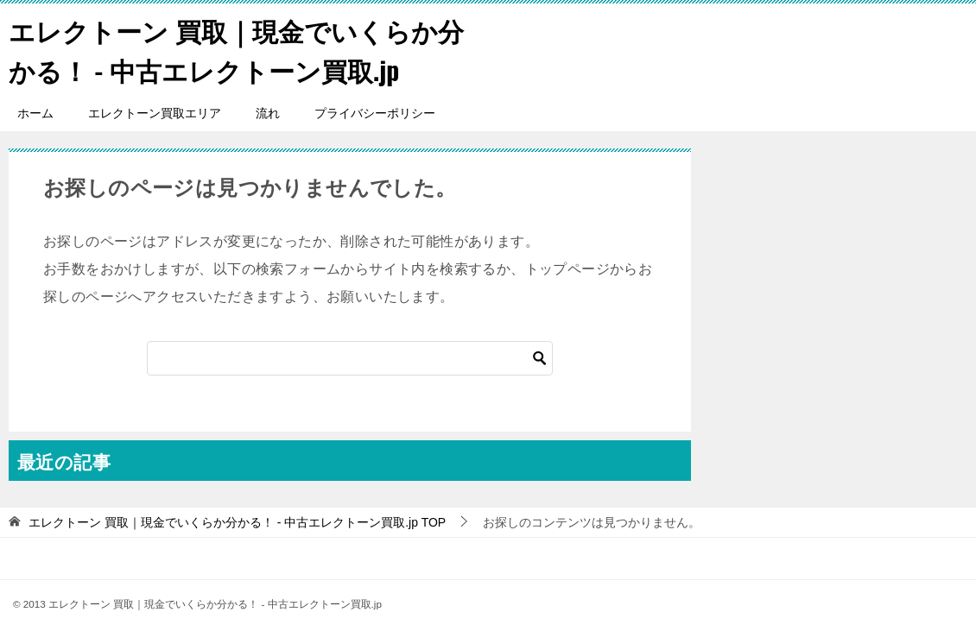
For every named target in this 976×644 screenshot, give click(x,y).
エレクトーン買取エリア (154, 112)
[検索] (350, 357)
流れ (268, 112)
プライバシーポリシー (374, 112)
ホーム (35, 112)
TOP (237, 521)
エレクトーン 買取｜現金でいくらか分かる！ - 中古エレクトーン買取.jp (236, 49)
